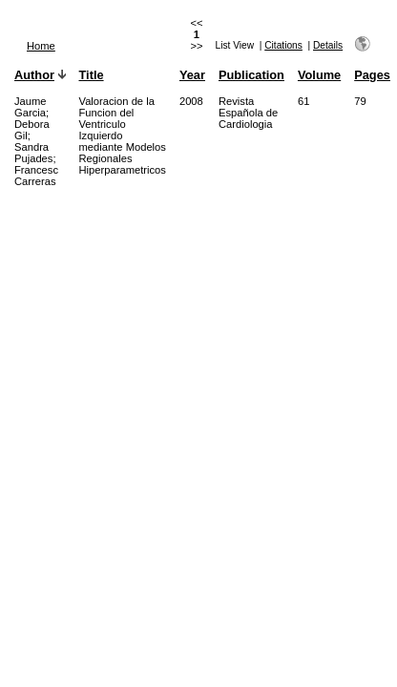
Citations (283, 45)
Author (34, 75)
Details (328, 45)
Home (41, 46)
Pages (372, 75)
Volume (319, 75)
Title (91, 75)
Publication (251, 75)
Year (192, 75)
